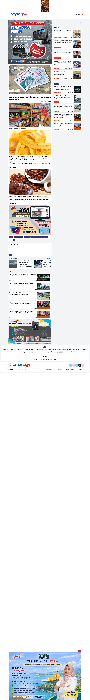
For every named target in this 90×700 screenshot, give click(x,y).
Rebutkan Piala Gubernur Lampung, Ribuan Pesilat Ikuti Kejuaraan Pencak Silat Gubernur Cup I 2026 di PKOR (21, 312)
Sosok (34, 17)
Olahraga (46, 17)
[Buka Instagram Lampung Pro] (73, 365)
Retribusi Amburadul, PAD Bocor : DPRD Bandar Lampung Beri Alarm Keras (62, 31)
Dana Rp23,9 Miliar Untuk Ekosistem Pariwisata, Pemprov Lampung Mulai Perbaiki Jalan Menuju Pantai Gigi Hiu (21, 284)
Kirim (10, 254)
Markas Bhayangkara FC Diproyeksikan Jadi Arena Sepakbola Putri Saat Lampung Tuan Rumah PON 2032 (22, 293)
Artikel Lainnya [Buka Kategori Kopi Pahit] (78, 22)
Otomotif (61, 17)
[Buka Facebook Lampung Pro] (71, 365)
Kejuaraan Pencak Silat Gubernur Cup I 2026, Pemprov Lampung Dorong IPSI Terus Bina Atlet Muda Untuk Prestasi (22, 302)
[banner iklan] (30, 42)
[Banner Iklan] (45, 6)
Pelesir (42, 17)
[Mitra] (8, 349)
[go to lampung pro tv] (79, 14)
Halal (38, 17)
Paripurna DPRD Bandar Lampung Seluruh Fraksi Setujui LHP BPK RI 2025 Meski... (63, 41)
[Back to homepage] (18, 14)
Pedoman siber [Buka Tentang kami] (70, 369)
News (28, 17)
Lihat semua (48, 258)
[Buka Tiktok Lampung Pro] (79, 365)
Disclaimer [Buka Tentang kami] (59, 369)
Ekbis (31, 17)
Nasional (52, 17)
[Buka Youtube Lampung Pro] (83, 365)
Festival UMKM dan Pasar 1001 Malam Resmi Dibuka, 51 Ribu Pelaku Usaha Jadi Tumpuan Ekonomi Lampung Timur (22, 275)
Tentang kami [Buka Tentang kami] (49, 369)
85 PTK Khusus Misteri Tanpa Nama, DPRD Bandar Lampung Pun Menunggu (62, 51)
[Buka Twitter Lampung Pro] (77, 365)
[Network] (37, 360)
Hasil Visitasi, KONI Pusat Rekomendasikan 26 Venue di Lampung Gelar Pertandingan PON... (62, 73)
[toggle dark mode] (82, 14)
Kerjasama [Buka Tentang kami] (81, 369)
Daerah (56, 17)
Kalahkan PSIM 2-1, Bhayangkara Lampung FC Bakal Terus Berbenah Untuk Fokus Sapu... (63, 63)
